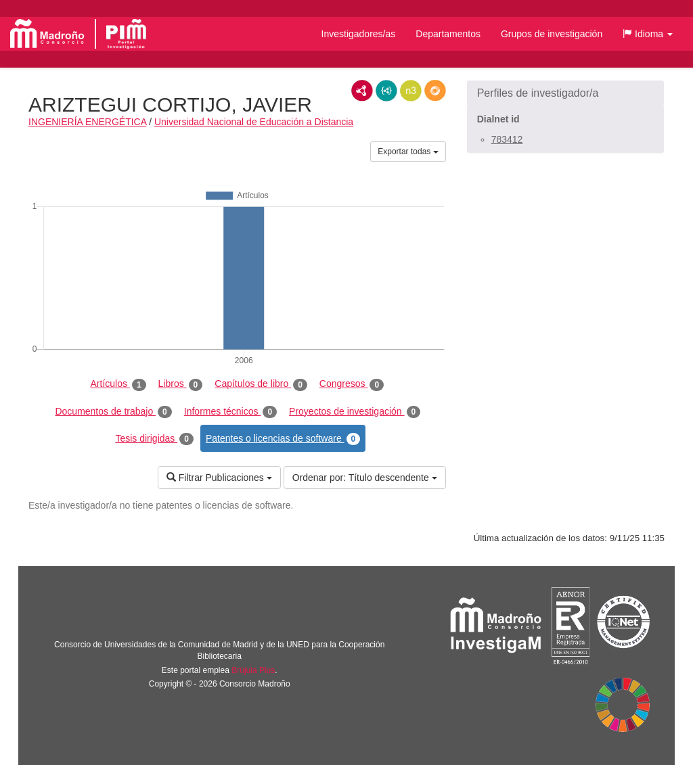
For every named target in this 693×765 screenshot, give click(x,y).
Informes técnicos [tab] (230, 412)
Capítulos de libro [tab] (261, 384)
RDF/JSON (435, 90)
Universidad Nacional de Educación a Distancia (253, 121)
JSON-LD (386, 90)
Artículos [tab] (118, 384)
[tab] (565, 93)
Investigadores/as (358, 33)
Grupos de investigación (551, 33)
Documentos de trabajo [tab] (113, 412)
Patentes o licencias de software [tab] (283, 439)
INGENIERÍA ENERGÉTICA (87, 121)
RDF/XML (362, 90)
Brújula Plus (253, 670)
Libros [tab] (180, 384)
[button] (647, 34)
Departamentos (448, 33)
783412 (507, 139)
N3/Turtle (411, 90)
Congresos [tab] (351, 384)
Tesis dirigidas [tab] (154, 439)
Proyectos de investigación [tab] (354, 412)
